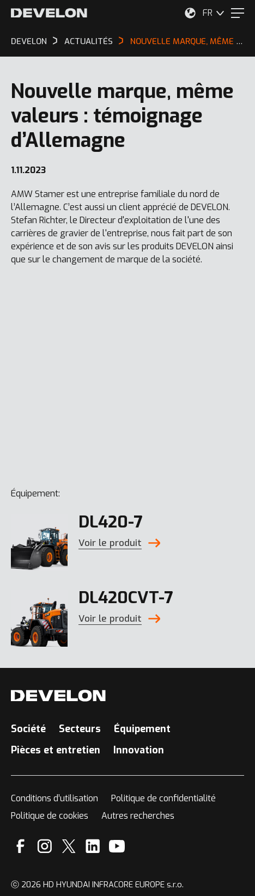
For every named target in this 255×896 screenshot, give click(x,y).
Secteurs (80, 728)
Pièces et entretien (55, 750)
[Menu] (237, 13)
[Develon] (49, 13)
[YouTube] (116, 846)
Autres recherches (137, 815)
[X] (68, 846)
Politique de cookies (49, 815)
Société (28, 728)
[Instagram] (44, 846)
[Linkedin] (92, 846)
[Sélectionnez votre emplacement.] (190, 13)
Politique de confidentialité (163, 798)
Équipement (142, 728)
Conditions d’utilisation (54, 798)
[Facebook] (20, 846)
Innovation (138, 750)
